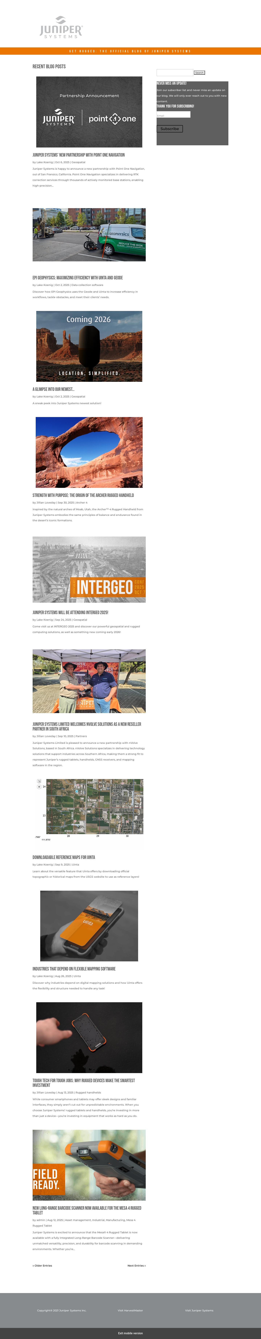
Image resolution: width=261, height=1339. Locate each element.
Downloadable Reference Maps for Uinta (64, 857)
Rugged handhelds (88, 1092)
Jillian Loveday (46, 502)
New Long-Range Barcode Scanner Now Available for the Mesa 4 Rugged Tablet (87, 1210)
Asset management (78, 1220)
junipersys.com (166, 29)
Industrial (98, 1220)
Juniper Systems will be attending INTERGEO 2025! (70, 613)
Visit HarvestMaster (130, 1310)
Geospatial (78, 162)
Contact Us (201, 29)
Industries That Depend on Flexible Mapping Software (74, 969)
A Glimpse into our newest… (53, 389)
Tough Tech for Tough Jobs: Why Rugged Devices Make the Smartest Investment (84, 1083)
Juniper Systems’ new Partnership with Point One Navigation (79, 155)
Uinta (75, 864)
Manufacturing (115, 1220)
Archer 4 (81, 502)
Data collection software (87, 285)
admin (41, 1220)
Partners (81, 736)
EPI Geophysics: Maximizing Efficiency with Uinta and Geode (78, 278)
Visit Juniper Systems (199, 1310)
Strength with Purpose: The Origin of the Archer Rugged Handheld (83, 495)
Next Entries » (137, 1265)
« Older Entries (42, 1265)
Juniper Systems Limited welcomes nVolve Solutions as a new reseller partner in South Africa (87, 727)
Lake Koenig (45, 162)
